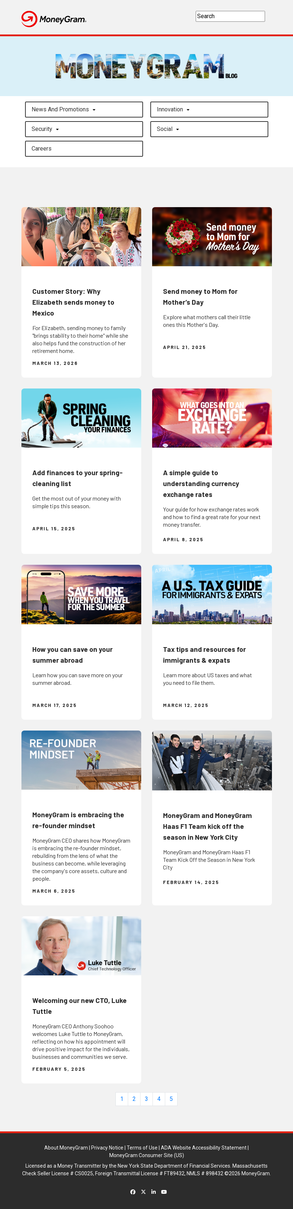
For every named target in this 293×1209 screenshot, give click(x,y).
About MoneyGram (66, 1148)
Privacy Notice (107, 1148)
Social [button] (164, 129)
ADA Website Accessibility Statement (204, 1148)
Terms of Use (142, 1148)
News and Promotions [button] (60, 109)
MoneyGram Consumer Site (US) (146, 1155)
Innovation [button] (170, 109)
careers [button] (42, 148)
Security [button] (42, 129)
